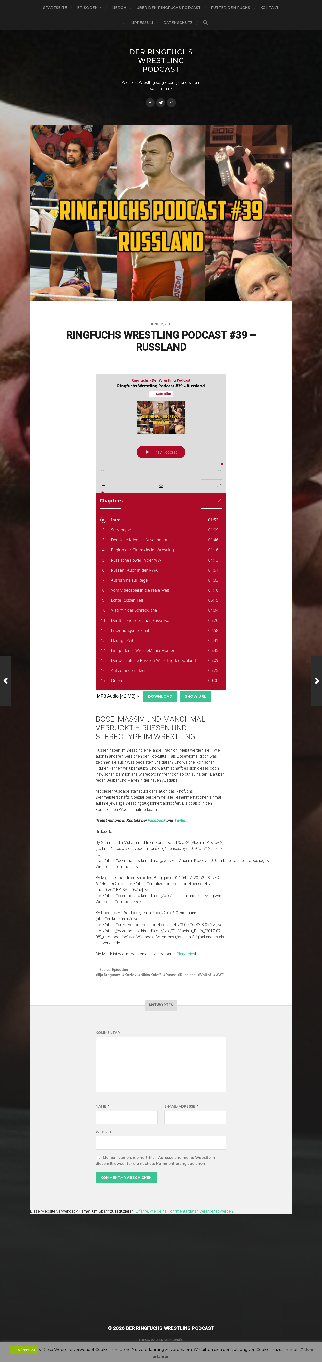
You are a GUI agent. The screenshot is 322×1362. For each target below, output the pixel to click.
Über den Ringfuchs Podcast (168, 7)
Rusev (171, 975)
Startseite (55, 7)
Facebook (156, 820)
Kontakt (269, 7)
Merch (119, 7)
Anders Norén (171, 1340)
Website (104, 1132)
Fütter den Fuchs (230, 7)
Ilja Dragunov (109, 975)
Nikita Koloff (151, 975)
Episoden (87, 7)
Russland (188, 975)
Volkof (205, 975)
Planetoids (186, 954)
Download (160, 696)
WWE (220, 975)
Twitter (180, 820)
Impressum (141, 22)
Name (102, 1106)
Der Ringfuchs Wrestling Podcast (161, 60)
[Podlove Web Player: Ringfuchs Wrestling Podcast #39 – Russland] (161, 532)
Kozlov (130, 975)
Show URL (195, 696)
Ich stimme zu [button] (24, 1350)
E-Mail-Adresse (181, 1106)
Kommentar (108, 1032)
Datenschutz (178, 22)
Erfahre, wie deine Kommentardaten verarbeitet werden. (185, 1211)
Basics (105, 970)
